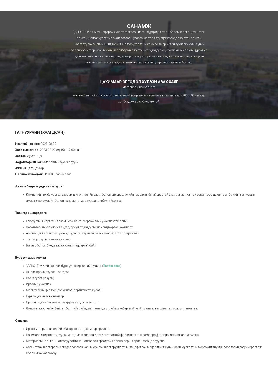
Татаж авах (111, 266)
